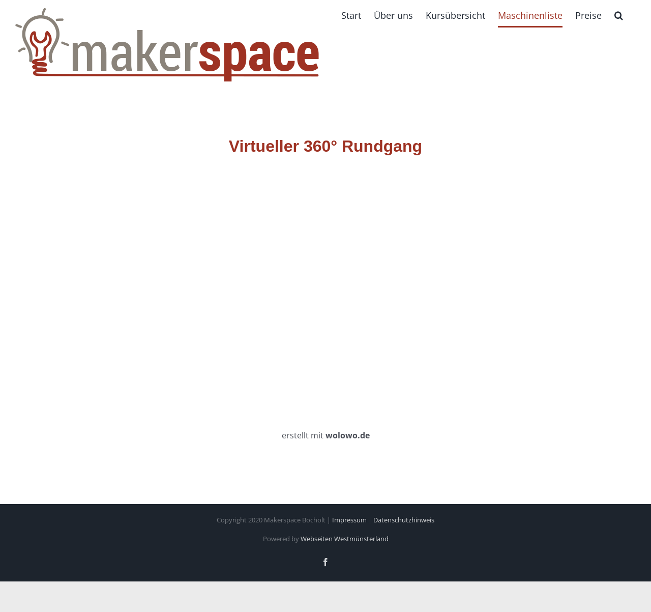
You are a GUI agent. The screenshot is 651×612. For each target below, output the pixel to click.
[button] (618, 15)
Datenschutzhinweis (403, 519)
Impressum (349, 519)
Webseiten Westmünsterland (345, 538)
